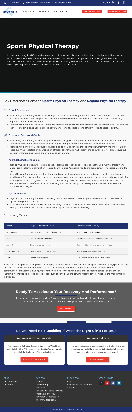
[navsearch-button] (103, 3)
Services (44, 11)
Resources (61, 11)
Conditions (27, 11)
